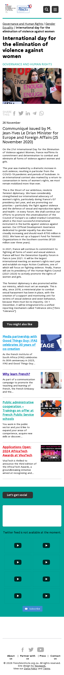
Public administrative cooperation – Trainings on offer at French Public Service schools (18, 410)
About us (11, 657)
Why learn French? (16, 374)
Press (43, 655)
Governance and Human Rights (23, 24)
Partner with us (27, 657)
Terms (46, 668)
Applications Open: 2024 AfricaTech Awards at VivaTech (17, 451)
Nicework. (40, 665)
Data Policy (30, 668)
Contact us (55, 657)
